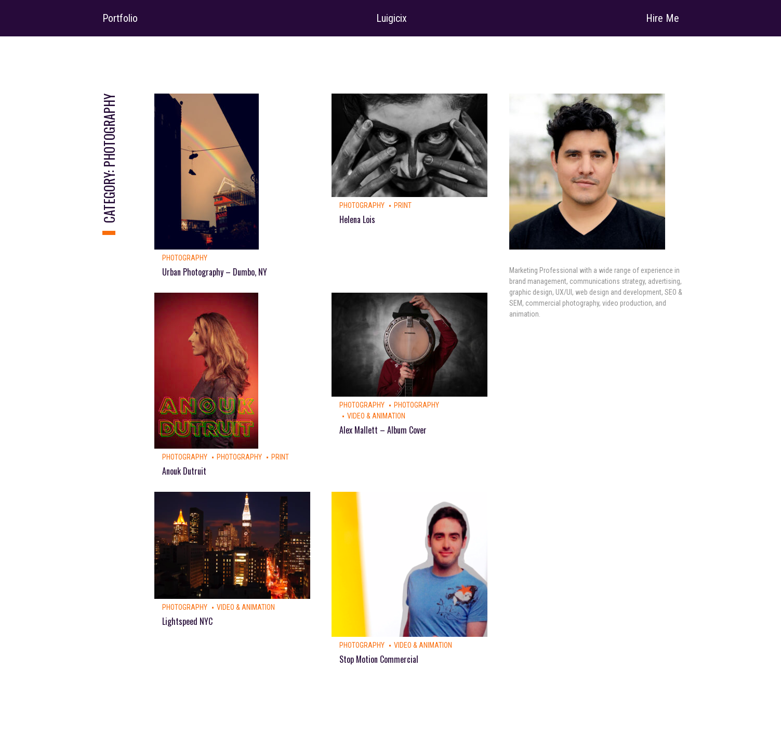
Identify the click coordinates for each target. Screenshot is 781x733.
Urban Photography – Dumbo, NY (214, 272)
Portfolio (120, 18)
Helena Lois (357, 219)
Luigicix (391, 18)
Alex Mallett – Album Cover (383, 430)
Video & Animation (376, 416)
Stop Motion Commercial (378, 659)
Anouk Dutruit (184, 471)
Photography (184, 258)
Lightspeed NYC (187, 621)
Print (403, 205)
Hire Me (662, 18)
